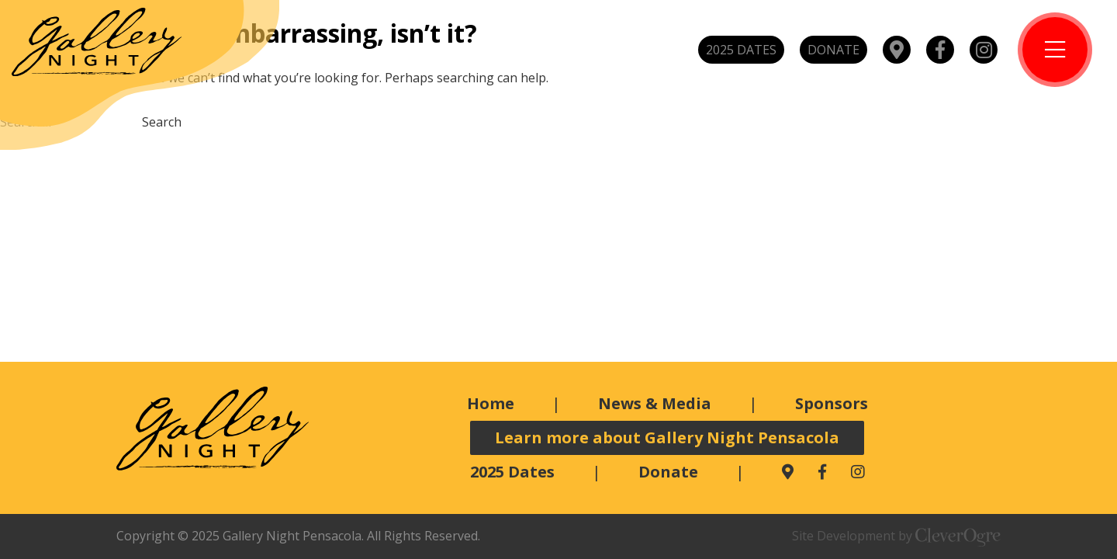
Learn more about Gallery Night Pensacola (667, 437)
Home (490, 403)
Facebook (940, 50)
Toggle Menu (1055, 50)
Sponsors (831, 403)
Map (897, 50)
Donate (833, 49)
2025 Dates (741, 49)
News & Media (654, 403)
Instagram (984, 50)
